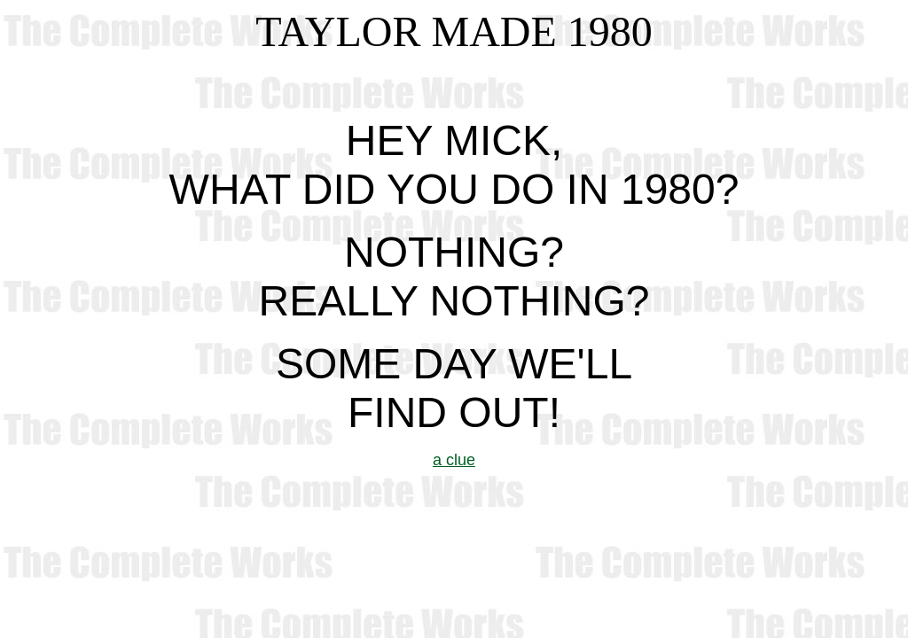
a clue (454, 460)
